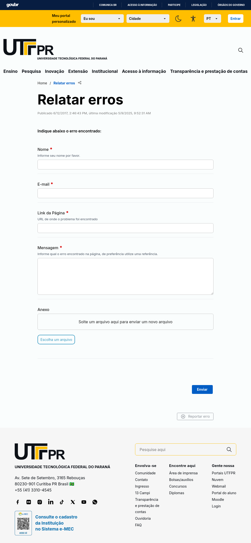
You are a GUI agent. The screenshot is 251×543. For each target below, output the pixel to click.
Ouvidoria (143, 518)
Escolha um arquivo (56, 339)
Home (42, 83)
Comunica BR (108, 5)
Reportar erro (195, 416)
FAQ (138, 525)
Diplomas (176, 493)
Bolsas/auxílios (181, 480)
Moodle (218, 499)
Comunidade (145, 473)
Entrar (235, 18)
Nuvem (217, 480)
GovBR (12, 5)
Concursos (178, 486)
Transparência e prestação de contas (209, 71)
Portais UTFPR (223, 473)
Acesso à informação (142, 5)
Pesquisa (31, 71)
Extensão (78, 71)
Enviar (202, 389)
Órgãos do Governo (231, 5)
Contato (141, 480)
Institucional (105, 71)
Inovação (54, 71)
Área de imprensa (183, 473)
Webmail (219, 486)
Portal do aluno (224, 493)
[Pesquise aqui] (181, 449)
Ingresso (142, 486)
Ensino (10, 71)
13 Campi (142, 493)
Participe (174, 5)
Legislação (199, 5)
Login (216, 506)
